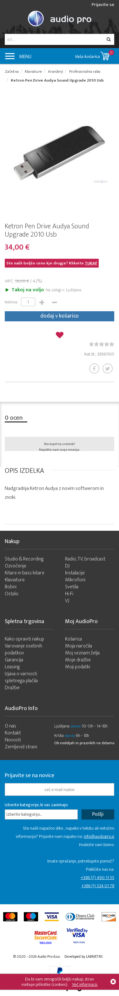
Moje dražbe (78, 660)
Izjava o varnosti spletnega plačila (21, 677)
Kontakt (13, 733)
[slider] (101, 344)
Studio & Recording (24, 559)
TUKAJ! (91, 263)
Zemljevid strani (21, 747)
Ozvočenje (15, 566)
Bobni (11, 587)
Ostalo (11, 594)
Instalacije (75, 573)
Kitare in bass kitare (24, 573)
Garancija (14, 660)
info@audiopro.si (99, 836)
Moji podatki (77, 667)
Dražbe (12, 688)
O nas (10, 726)
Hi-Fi (69, 594)
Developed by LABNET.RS (83, 956)
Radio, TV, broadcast (85, 559)
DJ (67, 566)
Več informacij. (85, 984)
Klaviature (15, 580)
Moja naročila (78, 646)
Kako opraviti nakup (24, 639)
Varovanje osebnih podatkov (23, 649)
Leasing (12, 667)
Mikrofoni (75, 580)
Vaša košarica (94, 54)
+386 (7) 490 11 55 (97, 877)
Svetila (71, 587)
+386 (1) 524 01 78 (97, 885)
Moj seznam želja (82, 653)
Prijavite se (103, 5)
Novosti (13, 740)
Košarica (73, 639)
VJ (67, 601)
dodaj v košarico (59, 316)
